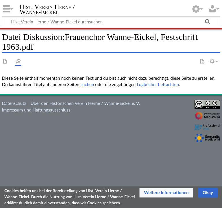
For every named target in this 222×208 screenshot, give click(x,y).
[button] (166, 193)
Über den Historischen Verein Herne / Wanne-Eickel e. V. (85, 103)
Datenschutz (14, 103)
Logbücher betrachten (158, 84)
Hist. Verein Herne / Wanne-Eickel (47, 9)
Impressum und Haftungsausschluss (36, 109)
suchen (87, 84)
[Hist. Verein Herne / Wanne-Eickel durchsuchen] (111, 21)
